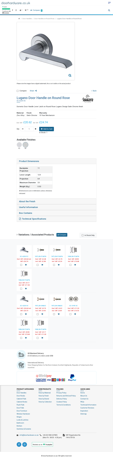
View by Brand (44, 399)
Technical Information (88, 405)
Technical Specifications (32, 218)
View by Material (45, 393)
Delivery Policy (61, 399)
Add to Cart (46, 129)
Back (93, 91)
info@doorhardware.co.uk (29, 435)
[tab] (56, 161)
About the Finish (27, 201)
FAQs (82, 402)
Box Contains (25, 213)
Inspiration (84, 411)
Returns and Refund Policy (66, 396)
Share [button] (33, 91)
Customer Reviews (87, 408)
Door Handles (27, 18)
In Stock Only (89, 235)
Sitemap (83, 414)
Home (82, 393)
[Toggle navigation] (109, 3)
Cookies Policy (61, 402)
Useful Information (28, 207)
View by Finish (44, 396)
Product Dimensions (29, 161)
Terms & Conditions (63, 405)
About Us (83, 396)
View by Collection (45, 402)
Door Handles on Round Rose (44, 18)
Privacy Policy (61, 393)
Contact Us (84, 399)
